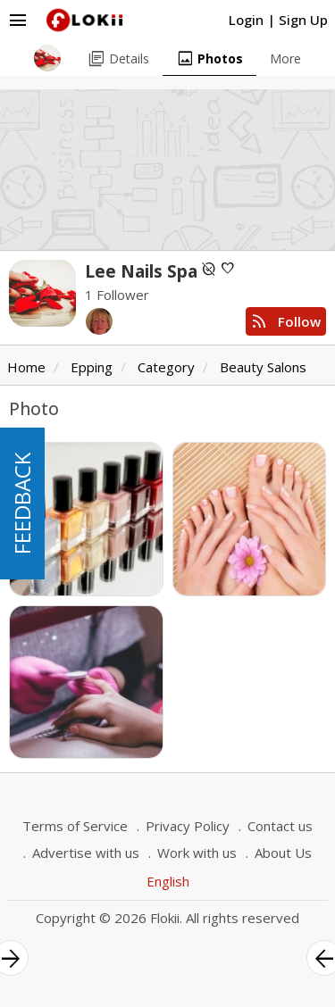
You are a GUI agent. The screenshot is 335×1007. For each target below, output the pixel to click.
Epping (92, 367)
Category (166, 367)
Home (26, 367)
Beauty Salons (263, 367)
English (168, 881)
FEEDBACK (22, 503)
